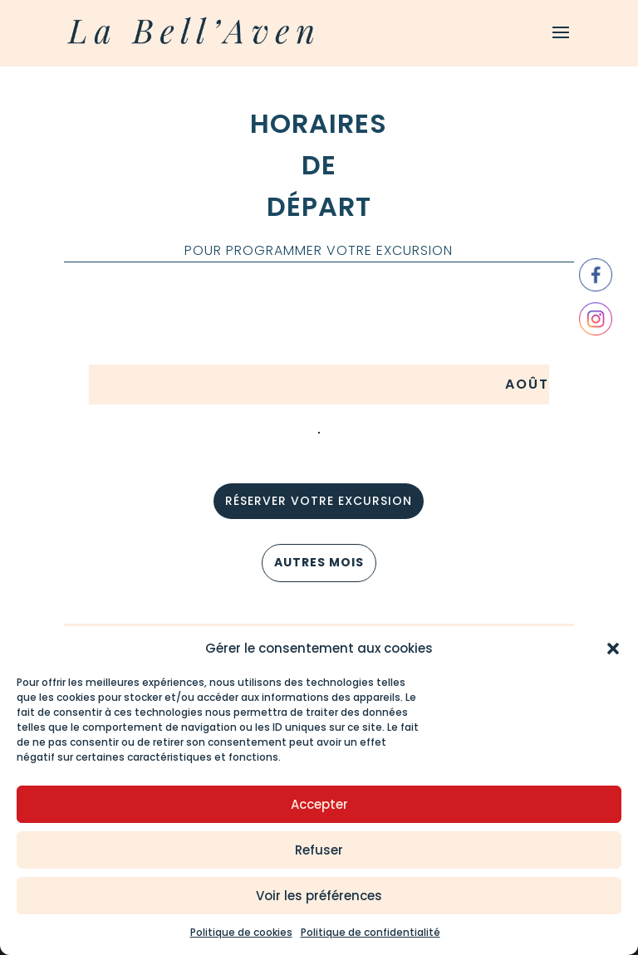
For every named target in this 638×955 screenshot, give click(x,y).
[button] (613, 648)
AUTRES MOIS (319, 562)
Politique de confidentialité (370, 932)
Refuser (319, 850)
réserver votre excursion (318, 500)
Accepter (319, 804)
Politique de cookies (241, 932)
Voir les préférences (319, 895)
